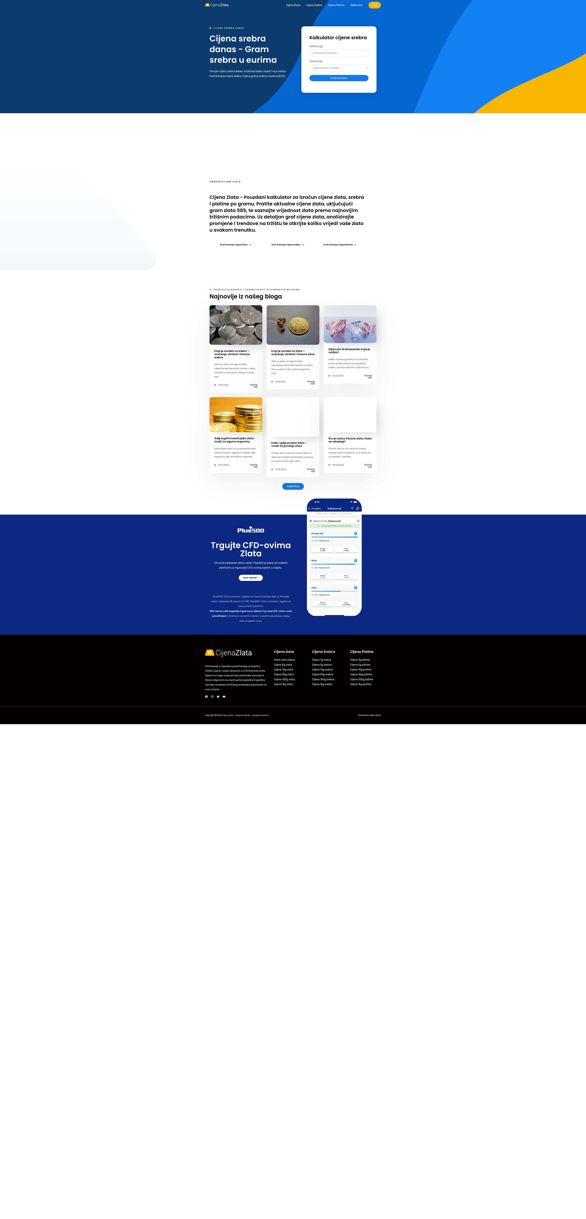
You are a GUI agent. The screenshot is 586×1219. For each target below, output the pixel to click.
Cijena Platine (337, 5)
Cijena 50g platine (361, 675)
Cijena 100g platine (361, 680)
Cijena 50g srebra (322, 675)
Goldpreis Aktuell (244, 716)
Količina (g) (316, 46)
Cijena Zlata (295, 5)
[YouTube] (224, 697)
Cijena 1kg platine (360, 685)
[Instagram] (212, 697)
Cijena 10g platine (361, 670)
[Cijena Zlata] (217, 5)
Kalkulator (357, 5)
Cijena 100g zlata (284, 680)
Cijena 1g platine (360, 660)
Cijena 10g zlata (283, 670)
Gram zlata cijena (284, 660)
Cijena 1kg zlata (283, 685)
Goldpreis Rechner (262, 716)
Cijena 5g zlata (283, 665)
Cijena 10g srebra (322, 670)
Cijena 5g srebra (322, 665)
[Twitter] (218, 697)
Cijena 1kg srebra (322, 685)
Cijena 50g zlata (284, 675)
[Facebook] (206, 697)
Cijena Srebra (316, 5)
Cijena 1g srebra (321, 660)
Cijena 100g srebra (323, 680)
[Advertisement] (293, 135)
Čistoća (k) (316, 61)
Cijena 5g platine (360, 665)
